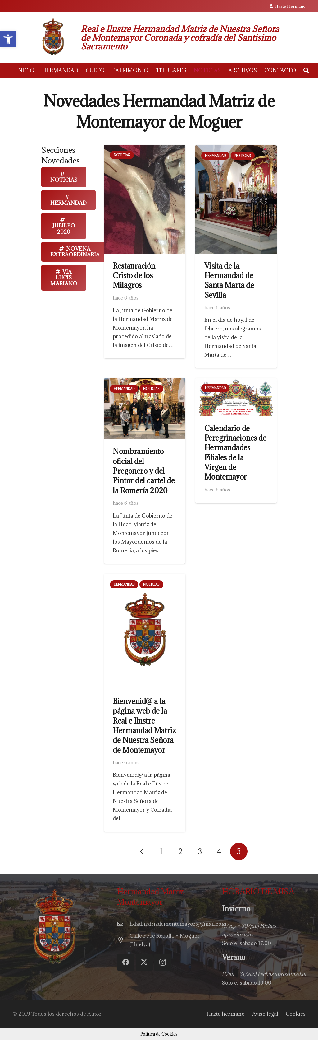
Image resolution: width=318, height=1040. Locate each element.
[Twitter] (144, 962)
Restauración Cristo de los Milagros (134, 275)
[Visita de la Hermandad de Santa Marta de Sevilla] (236, 149)
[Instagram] (162, 962)
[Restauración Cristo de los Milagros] (144, 149)
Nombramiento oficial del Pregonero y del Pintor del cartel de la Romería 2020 (144, 471)
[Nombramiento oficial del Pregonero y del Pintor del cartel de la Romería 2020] (144, 382)
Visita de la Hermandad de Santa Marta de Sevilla (229, 280)
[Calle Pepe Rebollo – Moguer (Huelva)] (123, 940)
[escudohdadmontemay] (53, 37)
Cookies (296, 1013)
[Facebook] (125, 962)
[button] (306, 70)
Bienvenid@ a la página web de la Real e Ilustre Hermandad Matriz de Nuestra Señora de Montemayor (144, 725)
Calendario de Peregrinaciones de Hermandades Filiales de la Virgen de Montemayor (235, 453)
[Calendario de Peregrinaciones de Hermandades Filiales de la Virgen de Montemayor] (236, 382)
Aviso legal (265, 1013)
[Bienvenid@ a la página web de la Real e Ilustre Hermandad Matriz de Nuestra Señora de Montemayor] (144, 577)
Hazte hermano (226, 1013)
